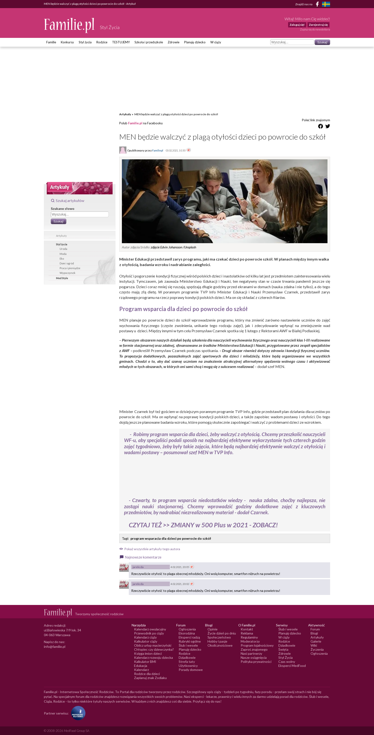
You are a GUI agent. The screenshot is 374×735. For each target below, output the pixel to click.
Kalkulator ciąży (145, 641)
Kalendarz (141, 670)
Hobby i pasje (217, 641)
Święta (283, 649)
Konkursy (67, 42)
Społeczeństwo (219, 637)
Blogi (314, 633)
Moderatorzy (250, 641)
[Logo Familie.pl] (69, 25)
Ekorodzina (187, 633)
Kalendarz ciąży (145, 637)
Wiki (314, 645)
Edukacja (140, 666)
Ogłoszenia (187, 629)
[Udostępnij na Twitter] (327, 127)
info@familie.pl (54, 646)
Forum (315, 629)
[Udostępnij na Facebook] (320, 127)
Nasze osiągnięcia (254, 657)
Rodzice (101, 42)
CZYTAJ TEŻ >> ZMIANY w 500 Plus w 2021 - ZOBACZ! (203, 525)
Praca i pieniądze (70, 268)
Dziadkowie (187, 657)
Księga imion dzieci (148, 653)
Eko (62, 258)
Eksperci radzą (189, 637)
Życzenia (317, 649)
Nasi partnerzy (251, 653)
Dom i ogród (67, 263)
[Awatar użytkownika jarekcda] (124, 567)
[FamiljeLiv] (326, 4)
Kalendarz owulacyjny (150, 629)
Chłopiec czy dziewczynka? (154, 649)
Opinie (213, 629)
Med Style (62, 278)
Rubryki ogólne (190, 641)
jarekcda (138, 567)
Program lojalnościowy (257, 645)
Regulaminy (249, 637)
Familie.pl (135, 123)
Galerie (316, 641)
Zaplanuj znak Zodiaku (150, 678)
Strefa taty (187, 661)
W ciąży (215, 42)
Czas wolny (286, 661)
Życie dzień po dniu (222, 633)
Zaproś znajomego (254, 649)
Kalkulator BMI (145, 661)
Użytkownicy (188, 666)
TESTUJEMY (121, 42)
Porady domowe (191, 670)
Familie (51, 42)
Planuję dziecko (195, 42)
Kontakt (247, 629)
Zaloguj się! (297, 24)
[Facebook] (318, 5)
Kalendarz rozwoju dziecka (153, 657)
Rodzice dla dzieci (147, 674)
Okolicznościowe (220, 645)
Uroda (63, 248)
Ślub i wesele (188, 645)
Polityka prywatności (256, 661)
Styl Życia (285, 657)
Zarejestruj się (318, 24)
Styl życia (85, 42)
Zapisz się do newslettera (315, 29)
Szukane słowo (62, 208)
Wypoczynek (67, 272)
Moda (63, 253)
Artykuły (61, 235)
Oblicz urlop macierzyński (152, 645)
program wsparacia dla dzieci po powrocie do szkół (170, 538)
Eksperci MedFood (292, 666)
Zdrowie (173, 42)
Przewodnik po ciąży (149, 633)
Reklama (247, 633)
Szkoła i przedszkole (149, 42)
